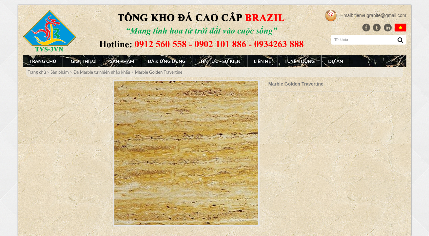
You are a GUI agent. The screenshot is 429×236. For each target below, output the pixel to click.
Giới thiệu (83, 61)
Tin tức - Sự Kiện (220, 61)
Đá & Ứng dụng (166, 61)
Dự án (335, 61)
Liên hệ (262, 61)
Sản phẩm (122, 61)
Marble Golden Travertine (158, 72)
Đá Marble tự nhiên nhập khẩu (101, 72)
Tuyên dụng (299, 61)
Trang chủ (42, 61)
